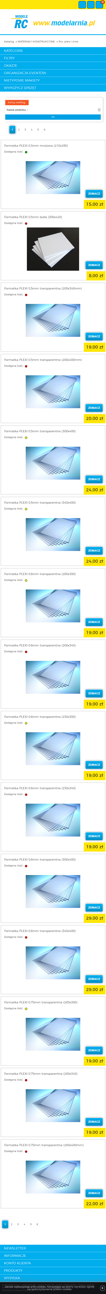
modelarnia (53, 21)
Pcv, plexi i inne (68, 41)
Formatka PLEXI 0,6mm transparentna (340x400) (40, 931)
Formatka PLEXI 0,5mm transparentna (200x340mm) (43, 288)
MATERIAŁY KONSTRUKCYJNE (36, 41)
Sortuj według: (17, 102)
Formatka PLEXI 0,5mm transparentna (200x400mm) (43, 360)
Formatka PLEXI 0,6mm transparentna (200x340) (40, 645)
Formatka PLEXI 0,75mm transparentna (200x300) (40, 1002)
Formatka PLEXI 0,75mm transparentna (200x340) (40, 1073)
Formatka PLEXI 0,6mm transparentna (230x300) (40, 716)
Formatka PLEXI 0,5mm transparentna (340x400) (40, 502)
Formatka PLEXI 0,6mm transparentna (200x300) (40, 574)
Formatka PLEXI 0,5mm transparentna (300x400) (40, 431)
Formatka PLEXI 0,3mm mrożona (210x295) (36, 145)
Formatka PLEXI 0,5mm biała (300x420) (33, 217)
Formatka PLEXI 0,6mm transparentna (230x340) (40, 788)
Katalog (9, 41)
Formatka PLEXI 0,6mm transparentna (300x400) (40, 859)
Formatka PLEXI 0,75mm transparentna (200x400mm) (44, 1145)
